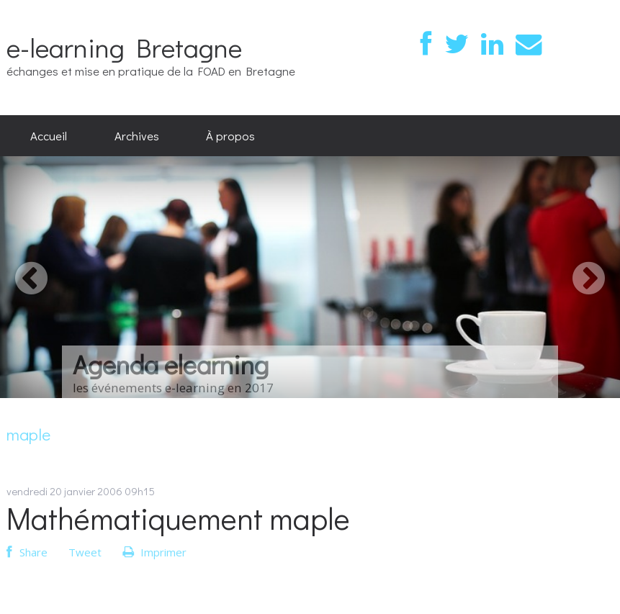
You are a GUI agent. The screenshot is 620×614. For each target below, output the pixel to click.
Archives (136, 135)
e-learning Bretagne (124, 47)
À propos (230, 135)
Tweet (85, 552)
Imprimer (154, 552)
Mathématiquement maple (178, 518)
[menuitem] (48, 136)
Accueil (48, 135)
